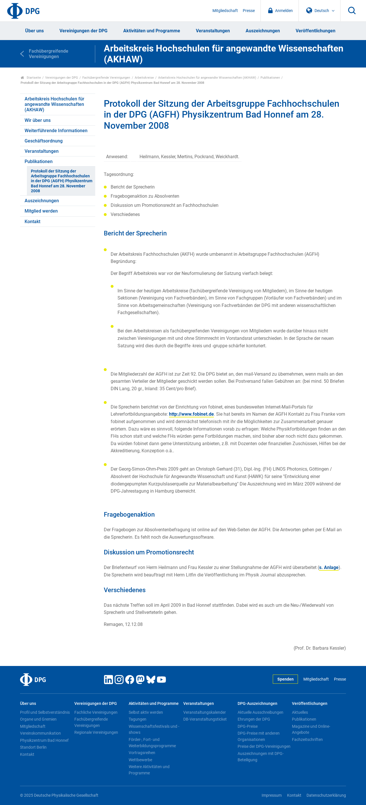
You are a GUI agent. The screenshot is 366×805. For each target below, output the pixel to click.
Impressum (272, 795)
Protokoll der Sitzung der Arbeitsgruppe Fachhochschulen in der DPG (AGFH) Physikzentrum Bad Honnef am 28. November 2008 (61, 181)
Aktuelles (300, 712)
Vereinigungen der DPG (83, 30)
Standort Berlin (33, 747)
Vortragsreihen (142, 752)
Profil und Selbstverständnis (45, 712)
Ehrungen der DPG (254, 719)
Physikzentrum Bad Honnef (44, 740)
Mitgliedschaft (225, 10)
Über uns (34, 30)
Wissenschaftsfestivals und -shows (154, 729)
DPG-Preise (248, 726)
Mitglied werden (41, 211)
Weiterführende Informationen (56, 130)
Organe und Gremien (38, 719)
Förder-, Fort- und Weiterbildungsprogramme (152, 742)
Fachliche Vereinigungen (96, 712)
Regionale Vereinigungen (96, 732)
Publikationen (270, 78)
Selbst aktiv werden (146, 712)
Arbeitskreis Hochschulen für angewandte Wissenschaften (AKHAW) (207, 78)
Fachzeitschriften (307, 739)
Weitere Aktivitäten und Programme (149, 769)
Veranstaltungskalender (204, 712)
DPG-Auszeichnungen (257, 703)
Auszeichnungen (263, 30)
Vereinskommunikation (40, 733)
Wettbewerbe (140, 760)
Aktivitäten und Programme (151, 30)
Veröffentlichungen (315, 30)
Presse (249, 10)
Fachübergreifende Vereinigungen (106, 78)
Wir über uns (38, 120)
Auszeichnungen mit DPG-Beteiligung (261, 756)
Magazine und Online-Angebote (311, 729)
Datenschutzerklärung (326, 795)
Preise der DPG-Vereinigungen (264, 746)
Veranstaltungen (213, 30)
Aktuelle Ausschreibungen (260, 712)
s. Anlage (329, 567)
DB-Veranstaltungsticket (205, 719)
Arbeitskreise (144, 78)
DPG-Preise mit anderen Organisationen (259, 736)
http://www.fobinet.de (191, 414)
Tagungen (137, 719)
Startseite (31, 78)
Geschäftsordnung (44, 141)
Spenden (285, 679)
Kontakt (32, 221)
